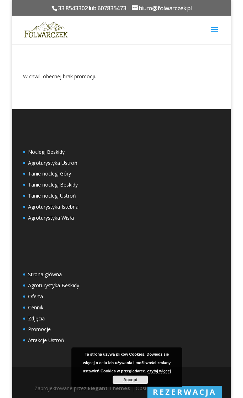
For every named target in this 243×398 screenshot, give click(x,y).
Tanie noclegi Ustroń (52, 195)
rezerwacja (184, 391)
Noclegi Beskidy (46, 151)
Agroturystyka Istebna (53, 206)
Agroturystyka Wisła (51, 217)
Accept (130, 379)
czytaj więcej (159, 371)
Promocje (39, 329)
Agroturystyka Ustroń (52, 162)
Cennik (35, 307)
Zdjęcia (36, 318)
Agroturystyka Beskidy (53, 285)
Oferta (35, 296)
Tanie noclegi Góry (49, 173)
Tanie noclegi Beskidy (53, 184)
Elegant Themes (109, 388)
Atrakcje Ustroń (46, 340)
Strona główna (45, 274)
